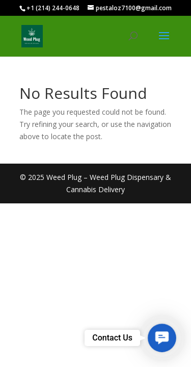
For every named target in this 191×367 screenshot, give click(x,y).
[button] (162, 338)
